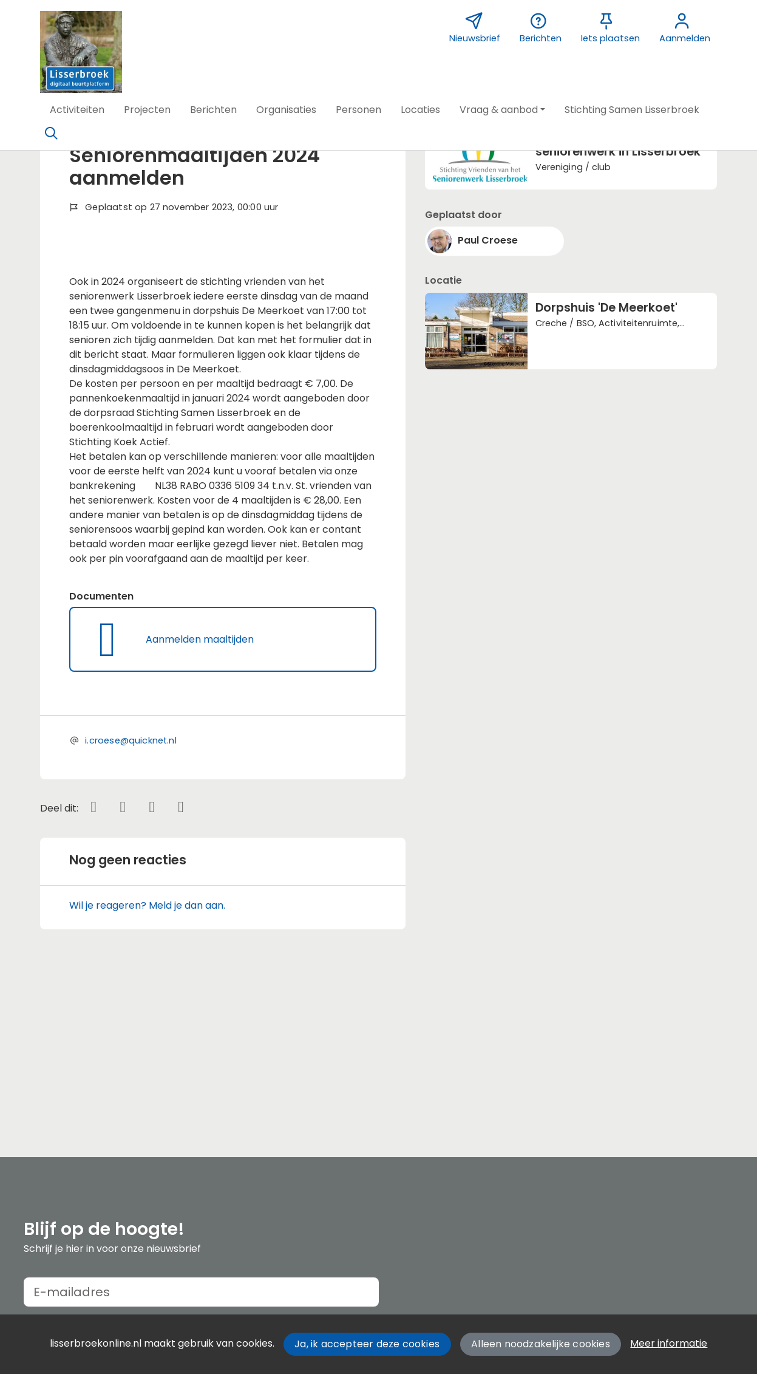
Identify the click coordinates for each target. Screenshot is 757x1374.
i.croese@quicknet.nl (131, 898)
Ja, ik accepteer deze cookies (367, 1344)
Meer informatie (668, 1343)
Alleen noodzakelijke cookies (540, 1344)
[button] (77, 110)
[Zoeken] (51, 133)
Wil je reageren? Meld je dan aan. (147, 1064)
